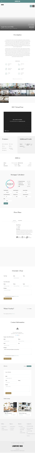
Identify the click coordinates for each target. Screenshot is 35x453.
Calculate (5, 203)
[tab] (31, 6)
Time (24, 276)
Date (14, 276)
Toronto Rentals (22, 428)
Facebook (13, 443)
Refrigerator (5, 150)
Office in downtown (8, 413)
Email (24, 284)
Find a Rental (21, 426)
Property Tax (15, 194)
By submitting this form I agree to (11, 296)
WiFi (10, 146)
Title (6, 380)
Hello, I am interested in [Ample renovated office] (17, 352)
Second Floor (20, 220)
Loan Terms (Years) (7, 194)
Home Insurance (25, 194)
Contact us (28, 436)
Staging (3, 428)
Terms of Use (17, 296)
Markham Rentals (22, 433)
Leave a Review (29, 366)
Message (5, 288)
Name (4, 284)
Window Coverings (11, 148)
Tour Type (5, 276)
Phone (14, 284)
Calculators (12, 430)
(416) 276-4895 (30, 431)
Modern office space (23, 413)
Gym (4, 146)
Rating (19, 380)
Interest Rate (25, 190)
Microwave (4, 148)
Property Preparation (5, 430)
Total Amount (6, 190)
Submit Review (8, 393)
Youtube (22, 443)
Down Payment (15, 190)
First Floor (14, 220)
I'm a (19, 343)
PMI (4, 198)
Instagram (18, 443)
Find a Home (12, 428)
